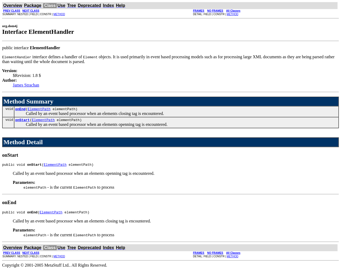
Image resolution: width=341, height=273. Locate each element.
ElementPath (39, 109)
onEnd (20, 109)
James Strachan (26, 85)
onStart (22, 121)
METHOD (59, 14)
